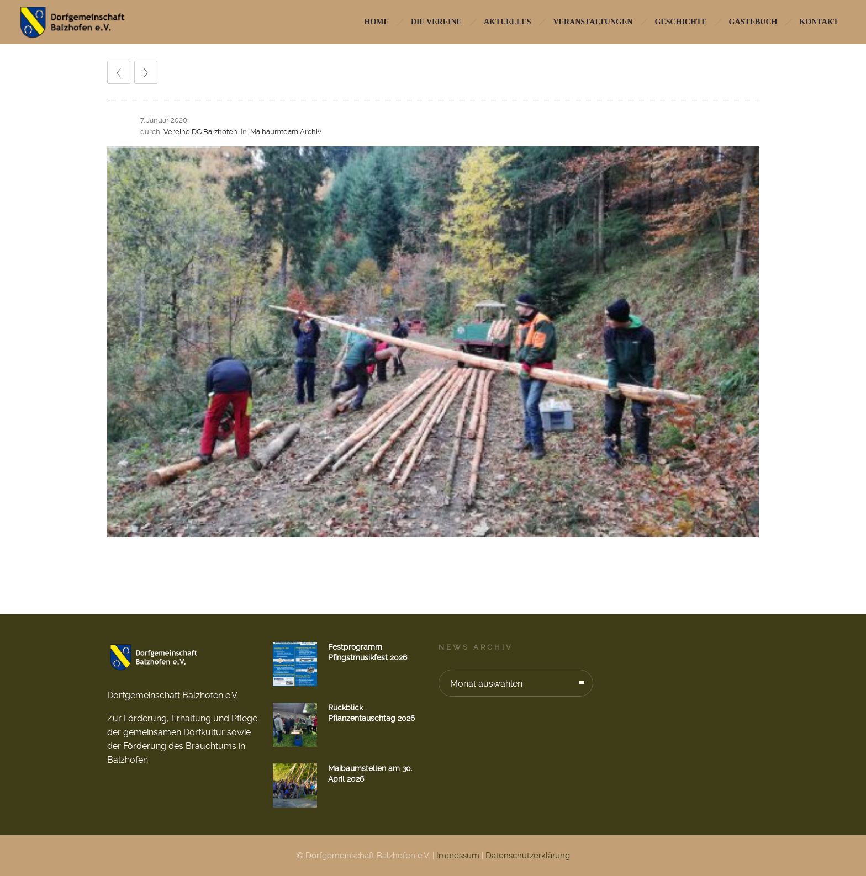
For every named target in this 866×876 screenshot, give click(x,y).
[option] (433, 341)
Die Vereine (436, 22)
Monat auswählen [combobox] (486, 683)
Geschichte (680, 22)
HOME (377, 22)
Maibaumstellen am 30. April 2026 (370, 773)
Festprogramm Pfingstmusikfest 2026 (367, 652)
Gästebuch (753, 22)
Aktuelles (507, 22)
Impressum (457, 856)
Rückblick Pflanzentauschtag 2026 (371, 713)
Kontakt (818, 22)
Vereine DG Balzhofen (200, 132)
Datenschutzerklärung (527, 856)
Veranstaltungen (592, 22)
